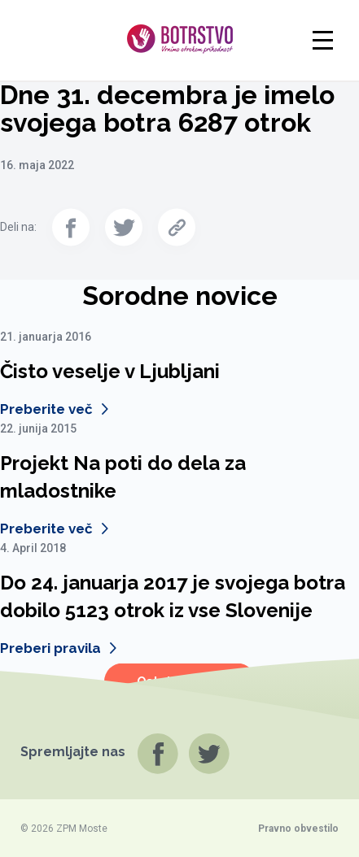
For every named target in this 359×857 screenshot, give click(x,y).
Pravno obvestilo (298, 828)
